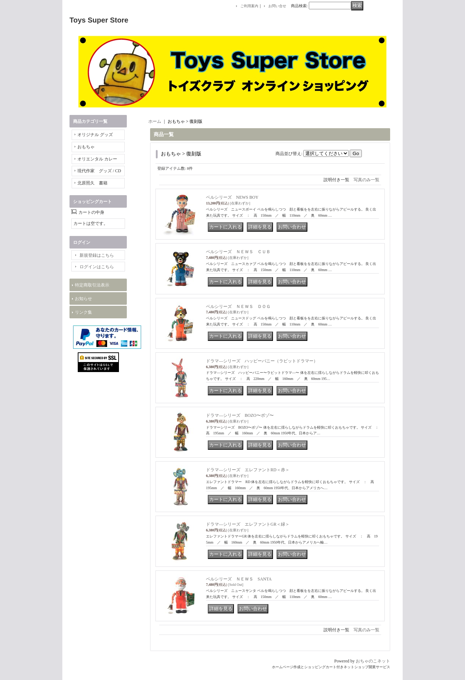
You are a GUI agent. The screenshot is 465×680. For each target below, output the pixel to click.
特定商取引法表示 (92, 285)
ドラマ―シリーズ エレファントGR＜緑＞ (247, 524)
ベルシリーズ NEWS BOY (232, 197)
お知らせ (83, 298)
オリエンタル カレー (97, 158)
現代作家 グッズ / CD (99, 170)
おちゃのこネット (373, 661)
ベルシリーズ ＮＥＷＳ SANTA (239, 579)
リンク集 (83, 312)
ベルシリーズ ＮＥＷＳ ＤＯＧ (238, 306)
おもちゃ (86, 146)
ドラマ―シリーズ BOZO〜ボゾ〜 (240, 415)
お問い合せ (277, 6)
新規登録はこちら (97, 255)
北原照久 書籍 (92, 182)
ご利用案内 (249, 6)
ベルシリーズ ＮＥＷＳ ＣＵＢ (238, 251)
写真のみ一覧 (366, 179)
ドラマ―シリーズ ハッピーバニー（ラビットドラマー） (262, 360)
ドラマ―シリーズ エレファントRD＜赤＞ (247, 469)
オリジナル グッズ (95, 134)
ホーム (154, 121)
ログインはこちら (97, 266)
